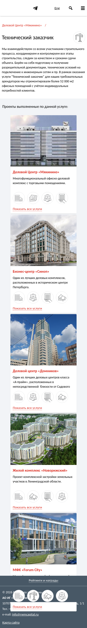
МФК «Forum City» (27, 570)
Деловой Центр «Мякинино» (22, 25)
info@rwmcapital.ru (25, 614)
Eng (57, 8)
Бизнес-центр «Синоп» (31, 271)
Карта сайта (10, 622)
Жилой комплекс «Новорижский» (40, 470)
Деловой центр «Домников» (36, 371)
